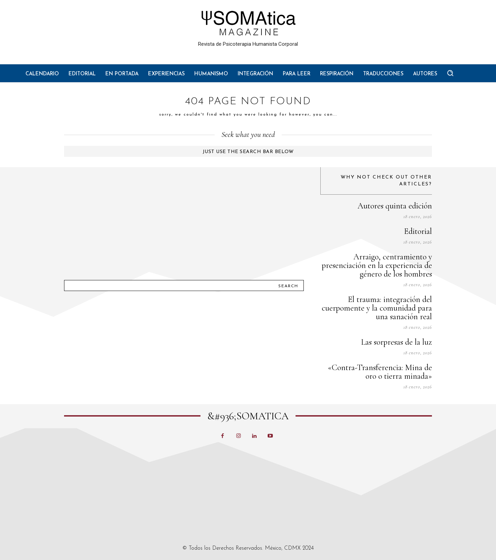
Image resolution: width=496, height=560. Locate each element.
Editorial (418, 231)
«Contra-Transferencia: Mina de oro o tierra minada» (380, 372)
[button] (450, 73)
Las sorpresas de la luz (396, 342)
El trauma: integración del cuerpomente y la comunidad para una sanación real (377, 308)
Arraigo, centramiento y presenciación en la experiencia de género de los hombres (377, 265)
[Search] (288, 285)
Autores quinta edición (395, 206)
